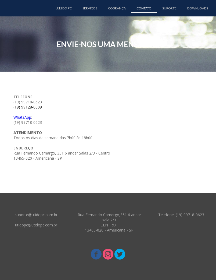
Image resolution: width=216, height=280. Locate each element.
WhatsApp (22, 117)
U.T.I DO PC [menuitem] (64, 8)
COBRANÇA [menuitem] (117, 8)
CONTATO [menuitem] (144, 8)
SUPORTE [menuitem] (169, 8)
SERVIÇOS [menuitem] (89, 8)
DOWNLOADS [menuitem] (197, 8)
